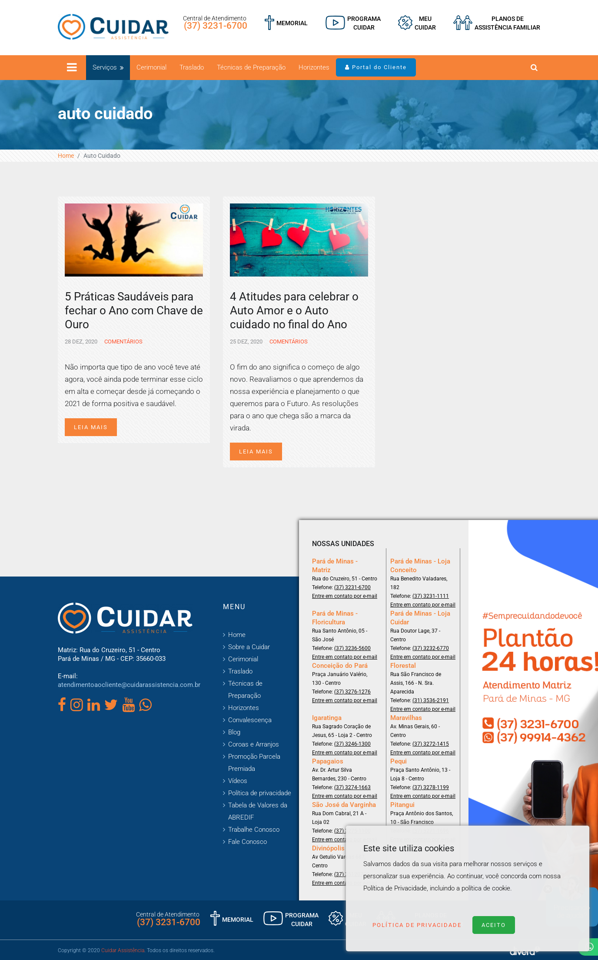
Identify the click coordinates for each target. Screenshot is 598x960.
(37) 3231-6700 (215, 25)
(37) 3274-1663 (352, 787)
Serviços (105, 67)
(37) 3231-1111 (430, 596)
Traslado (191, 67)
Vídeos (237, 781)
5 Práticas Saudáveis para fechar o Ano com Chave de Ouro (134, 310)
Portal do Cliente (376, 67)
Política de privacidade (259, 793)
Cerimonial (151, 67)
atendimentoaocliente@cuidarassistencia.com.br (129, 685)
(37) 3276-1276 (352, 692)
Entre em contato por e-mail (344, 596)
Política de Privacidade (417, 925)
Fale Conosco (247, 842)
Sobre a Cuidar (249, 647)
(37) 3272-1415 (430, 744)
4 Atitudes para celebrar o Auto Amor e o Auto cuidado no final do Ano (294, 310)
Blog (234, 732)
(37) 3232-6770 (430, 648)
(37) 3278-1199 (430, 787)
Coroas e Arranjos (253, 744)
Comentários (123, 341)
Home (66, 155)
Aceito (494, 925)
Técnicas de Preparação (251, 67)
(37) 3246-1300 (352, 744)
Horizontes (314, 67)
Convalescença (250, 720)
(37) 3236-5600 (352, 648)
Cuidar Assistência (122, 950)
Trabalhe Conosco (253, 829)
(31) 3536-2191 (430, 700)
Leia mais (91, 427)
